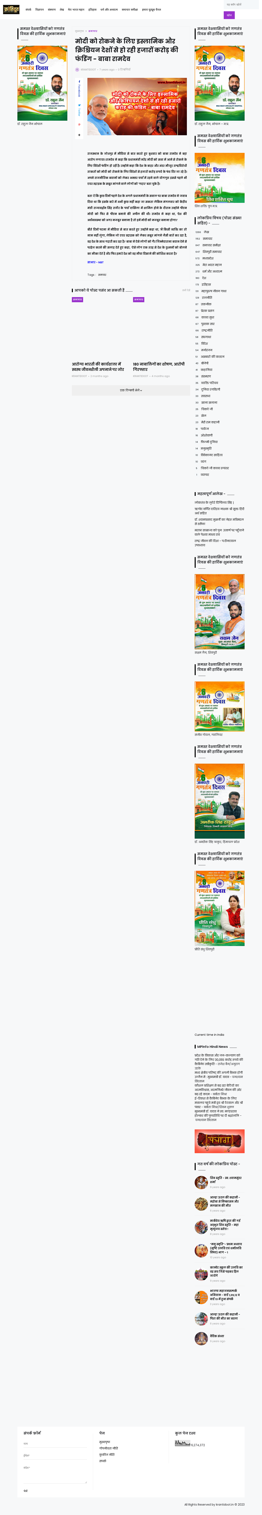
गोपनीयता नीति (108, 1448)
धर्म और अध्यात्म (109, 9)
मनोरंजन (203, 350)
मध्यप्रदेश (204, 258)
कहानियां (203, 370)
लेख (62, 9)
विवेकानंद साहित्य (208, 455)
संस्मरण (52, 9)
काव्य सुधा (204, 317)
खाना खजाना (206, 403)
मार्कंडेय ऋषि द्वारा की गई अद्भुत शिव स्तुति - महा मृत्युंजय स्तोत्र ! (225, 1225)
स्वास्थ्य (202, 396)
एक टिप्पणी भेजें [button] (130, 390)
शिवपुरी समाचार (208, 252)
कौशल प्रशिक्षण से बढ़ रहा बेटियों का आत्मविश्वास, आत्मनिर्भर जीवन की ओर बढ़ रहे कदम (218, 1089)
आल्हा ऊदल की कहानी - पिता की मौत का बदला (225, 1317)
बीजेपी (201, 363)
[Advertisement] (220, 991)
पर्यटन (202, 429)
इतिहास (92, 9)
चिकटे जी (204, 409)
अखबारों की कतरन (209, 357)
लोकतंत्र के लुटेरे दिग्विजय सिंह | (214, 503)
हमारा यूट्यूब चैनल (151, 9)
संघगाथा (203, 337)
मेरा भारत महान (76, 9)
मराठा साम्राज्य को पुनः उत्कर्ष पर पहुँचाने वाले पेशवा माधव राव (219, 532)
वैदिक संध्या (217, 1336)
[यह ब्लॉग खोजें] (241, 4)
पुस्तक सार (205, 324)
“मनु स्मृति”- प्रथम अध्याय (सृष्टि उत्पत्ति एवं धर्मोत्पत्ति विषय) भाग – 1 (226, 1248)
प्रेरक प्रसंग (204, 311)
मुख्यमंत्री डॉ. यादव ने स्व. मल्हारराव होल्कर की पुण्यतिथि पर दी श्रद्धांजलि (217, 1113)
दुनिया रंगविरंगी (207, 389)
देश (200, 278)
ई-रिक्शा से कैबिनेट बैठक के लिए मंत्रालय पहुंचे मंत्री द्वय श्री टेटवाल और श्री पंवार (219, 1102)
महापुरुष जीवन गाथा (210, 291)
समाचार (92, 31)
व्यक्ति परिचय (206, 383)
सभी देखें (186, 290)
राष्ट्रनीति (203, 330)
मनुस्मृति (203, 448)
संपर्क (28, 9)
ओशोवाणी (203, 435)
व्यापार (202, 475)
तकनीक (203, 304)
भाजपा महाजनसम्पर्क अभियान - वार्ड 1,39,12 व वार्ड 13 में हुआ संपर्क (225, 1295)
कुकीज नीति (106, 1455)
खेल (200, 416)
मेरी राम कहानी (207, 422)
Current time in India (209, 1035)
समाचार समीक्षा (130, 9)
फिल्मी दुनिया (206, 442)
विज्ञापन (39, 9)
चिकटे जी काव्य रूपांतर (212, 468)
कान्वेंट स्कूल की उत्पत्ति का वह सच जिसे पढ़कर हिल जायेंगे (226, 1272)
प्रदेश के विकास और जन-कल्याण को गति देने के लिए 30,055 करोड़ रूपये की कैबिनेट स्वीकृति (219, 1059)
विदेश (201, 344)
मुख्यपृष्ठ (79, 31)
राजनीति (203, 298)
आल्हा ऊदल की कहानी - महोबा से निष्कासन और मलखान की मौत (225, 1202)
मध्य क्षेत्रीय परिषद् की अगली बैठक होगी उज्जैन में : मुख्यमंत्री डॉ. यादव (219, 1075)
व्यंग (200, 462)
